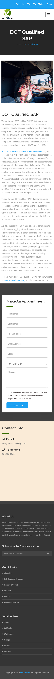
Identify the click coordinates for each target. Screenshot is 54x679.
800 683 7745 (8, 454)
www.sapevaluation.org (14, 280)
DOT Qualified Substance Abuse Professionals (21, 151)
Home (18, 44)
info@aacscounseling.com (14, 443)
